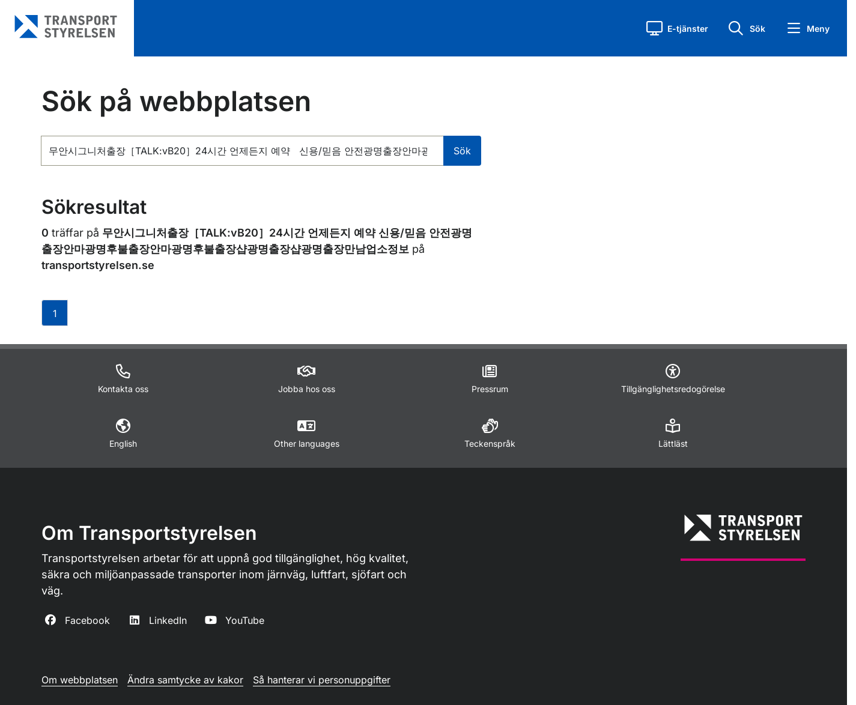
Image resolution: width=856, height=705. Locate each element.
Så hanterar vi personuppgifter (321, 680)
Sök (462, 151)
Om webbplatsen (79, 680)
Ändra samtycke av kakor (185, 680)
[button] (677, 28)
